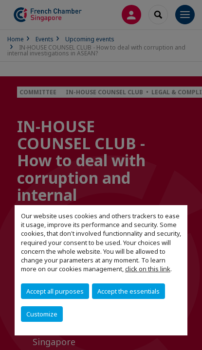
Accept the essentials (128, 291)
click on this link (147, 268)
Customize (41, 314)
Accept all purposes (55, 291)
